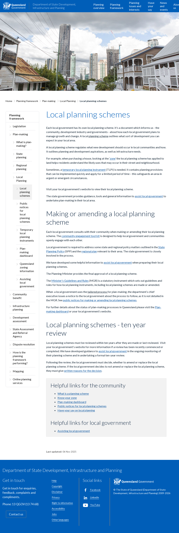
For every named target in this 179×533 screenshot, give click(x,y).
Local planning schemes (25, 192)
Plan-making (49, 100)
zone (112, 158)
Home (9, 100)
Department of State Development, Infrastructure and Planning (54, 6)
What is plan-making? (24, 143)
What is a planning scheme (73, 393)
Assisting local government (24, 282)
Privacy (56, 497)
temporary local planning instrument (84, 169)
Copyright (57, 486)
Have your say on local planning (76, 410)
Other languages (60, 519)
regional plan (89, 251)
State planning (21, 155)
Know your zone (67, 397)
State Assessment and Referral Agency (23, 332)
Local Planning (68, 100)
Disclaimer (57, 491)
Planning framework (27, 100)
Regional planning (21, 167)
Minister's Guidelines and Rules (70, 280)
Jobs (54, 514)
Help (54, 480)
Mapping (18, 371)
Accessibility (58, 508)
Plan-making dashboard (24, 252)
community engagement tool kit (81, 236)
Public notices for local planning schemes (24, 212)
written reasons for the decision (83, 370)
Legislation (19, 126)
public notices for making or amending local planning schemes (100, 300)
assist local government (149, 196)
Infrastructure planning (21, 307)
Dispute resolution (24, 344)
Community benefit (20, 296)
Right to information (62, 503)
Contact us (16, 514)
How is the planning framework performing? (20, 358)
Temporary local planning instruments (24, 235)
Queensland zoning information (24, 267)
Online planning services (22, 380)
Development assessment (21, 319)
